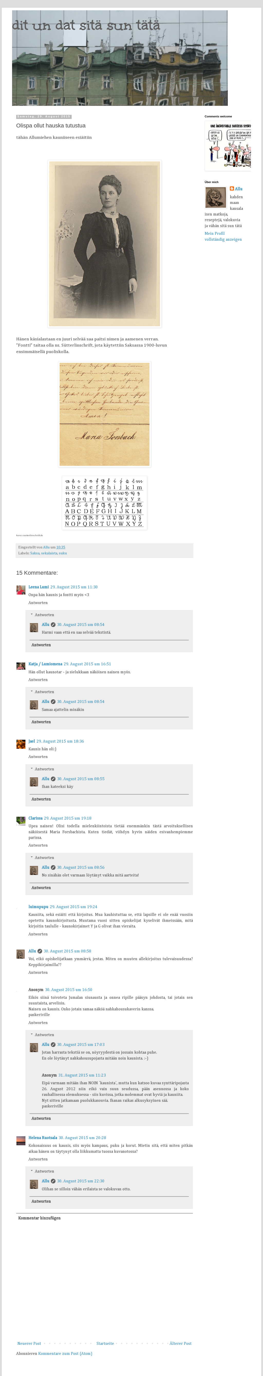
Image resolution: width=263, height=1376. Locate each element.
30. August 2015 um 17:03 (81, 1045)
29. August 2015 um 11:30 (74, 587)
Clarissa (35, 818)
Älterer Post (181, 1344)
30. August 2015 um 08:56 (81, 868)
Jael (32, 741)
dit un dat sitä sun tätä (86, 25)
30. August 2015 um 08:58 (67, 951)
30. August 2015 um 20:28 (82, 1138)
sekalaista (49, 553)
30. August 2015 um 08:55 (81, 779)
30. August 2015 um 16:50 (68, 990)
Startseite (105, 1344)
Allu (45, 625)
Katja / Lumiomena (45, 664)
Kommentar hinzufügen (39, 1218)
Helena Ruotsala (43, 1138)
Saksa (35, 553)
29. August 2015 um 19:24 (73, 907)
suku (63, 553)
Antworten (38, 603)
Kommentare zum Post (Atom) (65, 1354)
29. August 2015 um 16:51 (87, 664)
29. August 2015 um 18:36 (60, 741)
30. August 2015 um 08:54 (81, 625)
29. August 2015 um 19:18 (67, 818)
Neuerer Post (29, 1344)
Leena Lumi (39, 587)
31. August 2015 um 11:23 (82, 1075)
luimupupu (38, 907)
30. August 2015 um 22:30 (81, 1181)
